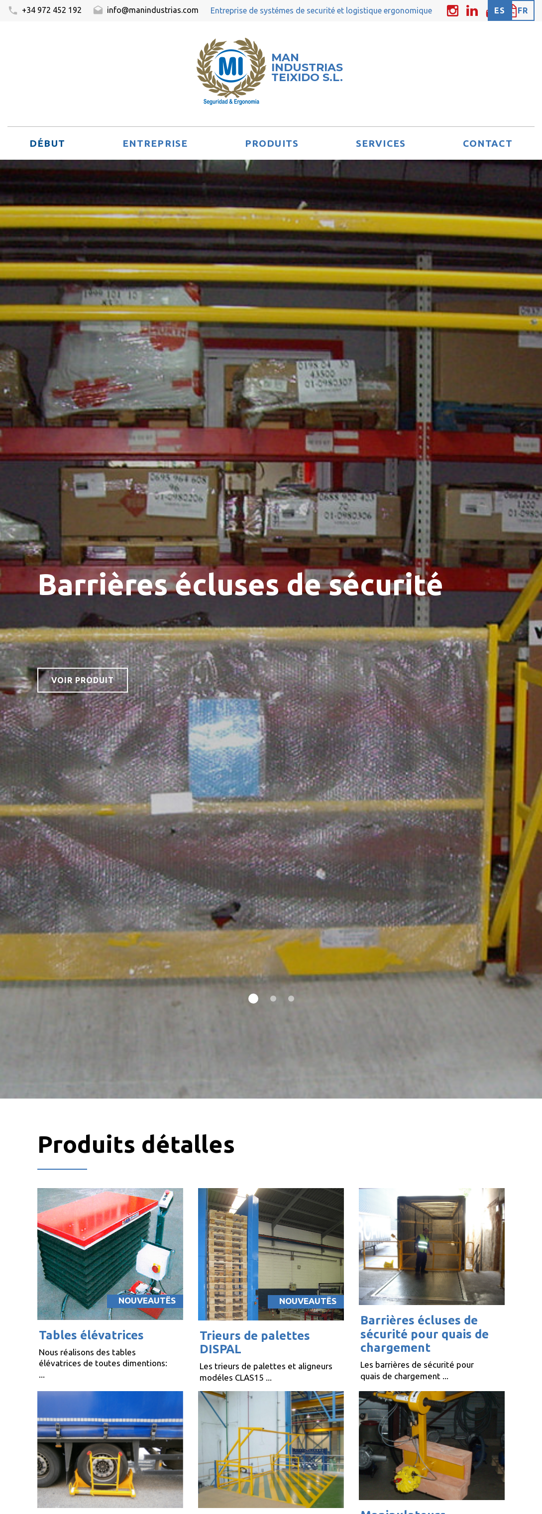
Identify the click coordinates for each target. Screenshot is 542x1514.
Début (47, 143)
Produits (272, 143)
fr (523, 10)
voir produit (82, 680)
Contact (488, 143)
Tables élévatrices (91, 1335)
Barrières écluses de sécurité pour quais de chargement (424, 1333)
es (499, 10)
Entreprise (155, 143)
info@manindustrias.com (146, 11)
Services (381, 143)
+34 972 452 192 (44, 11)
